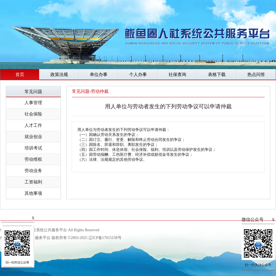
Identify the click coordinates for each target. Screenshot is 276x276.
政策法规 (59, 74)
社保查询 (177, 74)
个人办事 (138, 74)
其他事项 (33, 193)
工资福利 (33, 182)
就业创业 (33, 136)
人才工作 (33, 125)
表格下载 (217, 74)
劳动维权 (33, 159)
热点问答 (256, 74)
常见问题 (33, 91)
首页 (20, 74)
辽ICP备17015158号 (104, 238)
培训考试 (33, 148)
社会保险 (33, 114)
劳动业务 (33, 170)
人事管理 (33, 102)
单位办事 (98, 74)
